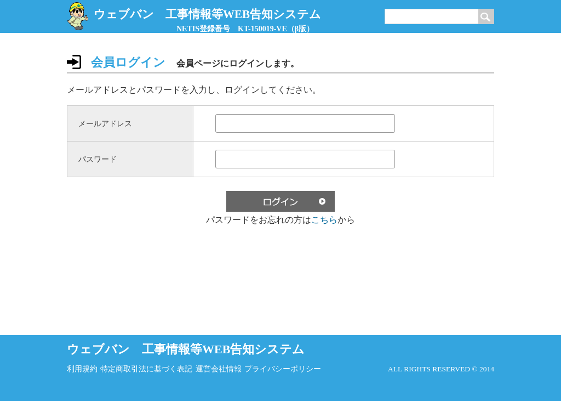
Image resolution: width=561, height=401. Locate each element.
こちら (324, 219)
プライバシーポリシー (282, 369)
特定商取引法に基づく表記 (146, 369)
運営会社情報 (219, 369)
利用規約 (82, 369)
